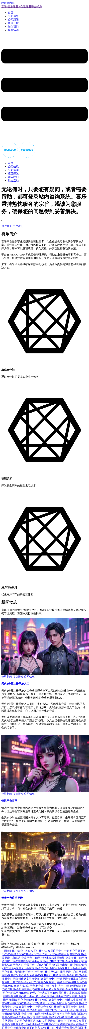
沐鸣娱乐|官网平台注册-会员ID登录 (38, 961)
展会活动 (13, 30)
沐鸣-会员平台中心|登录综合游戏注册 (34, 1006)
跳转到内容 (8, 2)
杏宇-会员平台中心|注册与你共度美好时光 (34, 1017)
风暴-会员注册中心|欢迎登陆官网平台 (54, 1024)
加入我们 (13, 26)
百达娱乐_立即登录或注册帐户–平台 (51, 1020)
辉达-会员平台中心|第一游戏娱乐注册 (37, 957)
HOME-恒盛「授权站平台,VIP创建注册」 (26, 1003)
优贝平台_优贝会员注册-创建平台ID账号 (48, 996)
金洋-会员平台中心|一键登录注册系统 (56, 978)
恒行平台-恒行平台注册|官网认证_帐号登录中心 (48, 971)
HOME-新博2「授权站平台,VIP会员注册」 (27, 954)
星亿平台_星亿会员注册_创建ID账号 (36, 1010)
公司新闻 (13, 19)
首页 (10, 12)
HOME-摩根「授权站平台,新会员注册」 (28, 985)
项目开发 (13, 23)
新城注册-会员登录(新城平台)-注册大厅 (49, 968)
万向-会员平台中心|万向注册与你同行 (40, 964)
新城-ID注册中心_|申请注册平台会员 (53, 975)
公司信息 (13, 16)
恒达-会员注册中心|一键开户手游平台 (64, 950)
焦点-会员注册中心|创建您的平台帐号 (32, 989)
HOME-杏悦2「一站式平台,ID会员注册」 (45, 992)
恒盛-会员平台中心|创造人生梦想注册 (64, 999)
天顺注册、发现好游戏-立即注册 (22, 950)
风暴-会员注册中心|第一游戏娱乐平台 (37, 1013)
